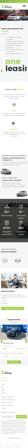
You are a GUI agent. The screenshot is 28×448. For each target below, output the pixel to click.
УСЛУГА (3, 390)
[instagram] (14, 380)
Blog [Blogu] (10, 1)
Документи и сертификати (8, 399)
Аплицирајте (21, 416)
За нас (2, 384)
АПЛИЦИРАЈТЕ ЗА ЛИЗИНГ (12, 308)
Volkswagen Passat (8, 343)
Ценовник (3, 408)
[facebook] (14, 377)
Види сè (14, 362)
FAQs (2, 387)
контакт (3, 392)
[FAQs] (5, 1)
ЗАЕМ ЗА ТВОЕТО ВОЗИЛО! (12, 180)
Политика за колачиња (7, 405)
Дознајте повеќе (11, 18)
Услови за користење (6, 402)
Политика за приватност (7, 397)
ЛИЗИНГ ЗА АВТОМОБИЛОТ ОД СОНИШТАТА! (13, 159)
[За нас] (2, 1)
